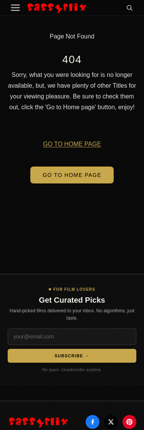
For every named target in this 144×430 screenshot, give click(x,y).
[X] (111, 422)
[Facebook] (92, 422)
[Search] (129, 8)
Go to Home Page (72, 175)
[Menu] (15, 7)
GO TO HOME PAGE (72, 144)
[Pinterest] (129, 422)
